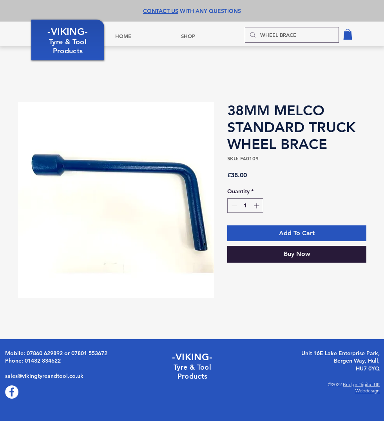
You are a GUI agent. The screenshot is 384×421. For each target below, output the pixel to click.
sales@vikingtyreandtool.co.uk (44, 375)
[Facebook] (11, 392)
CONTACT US (160, 11)
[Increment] (257, 205)
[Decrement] (233, 205)
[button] (347, 34)
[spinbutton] (245, 205)
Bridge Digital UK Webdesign (361, 387)
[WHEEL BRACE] (291, 34)
